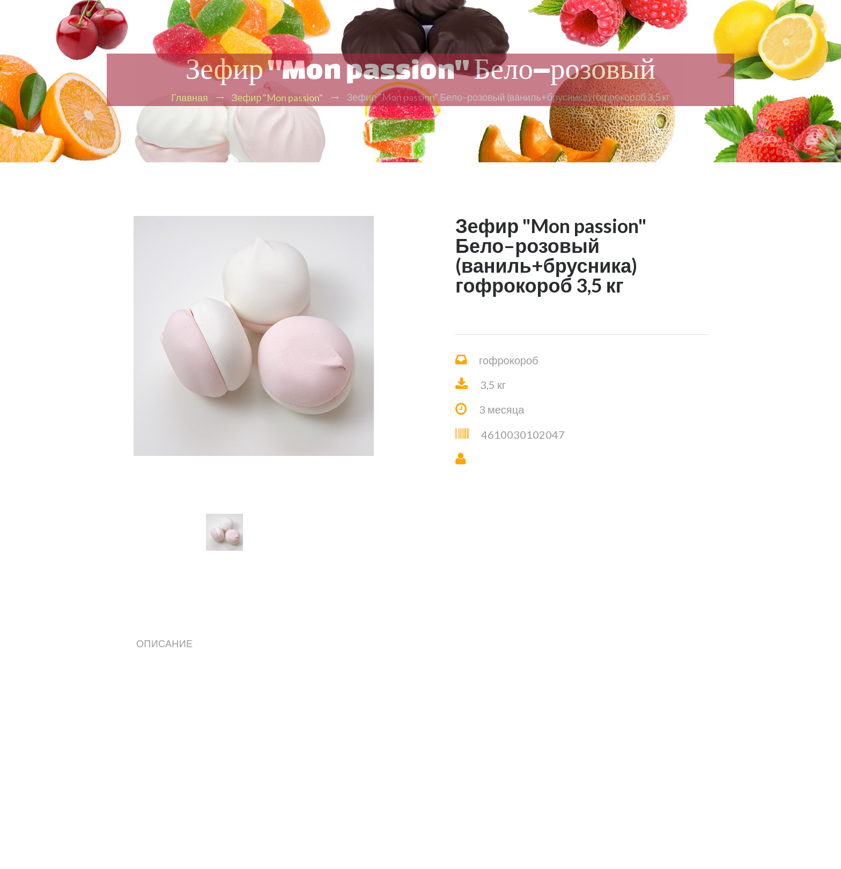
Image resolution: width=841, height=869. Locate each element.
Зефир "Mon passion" (277, 97)
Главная (189, 97)
